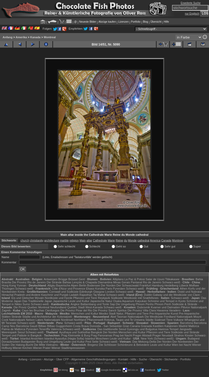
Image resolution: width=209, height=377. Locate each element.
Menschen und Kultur (84, 313)
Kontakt (123, 359)
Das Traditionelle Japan (37, 301)
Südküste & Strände (184, 304)
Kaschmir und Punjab (54, 294)
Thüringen (8, 288)
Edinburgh (85, 291)
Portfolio (136, 21)
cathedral (143, 240)
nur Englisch (192, 13)
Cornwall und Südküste (64, 291)
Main (83, 240)
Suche (143, 359)
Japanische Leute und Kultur (71, 301)
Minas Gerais (121, 282)
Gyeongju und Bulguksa (142, 329)
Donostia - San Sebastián (106, 326)
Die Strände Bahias (59, 282)
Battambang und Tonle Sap (97, 304)
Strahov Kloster (184, 335)
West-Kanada (94, 307)
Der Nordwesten (183, 341)
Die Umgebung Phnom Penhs (135, 304)
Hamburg (157, 285)
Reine (119, 240)
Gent (82, 279)
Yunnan (21, 285)
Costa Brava (81, 326)
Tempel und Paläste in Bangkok (22, 335)
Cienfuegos (52, 310)
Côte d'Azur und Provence (68, 288)
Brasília (6, 282)
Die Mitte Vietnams (46, 344)
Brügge (62, 279)
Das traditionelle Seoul (111, 329)
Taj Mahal (99, 294)
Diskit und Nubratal (190, 291)
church (25, 240)
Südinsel (159, 319)
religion (74, 240)
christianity (36, 240)
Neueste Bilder (87, 21)
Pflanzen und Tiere (85, 297)
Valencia (56, 329)
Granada (146, 326)
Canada (166, 240)
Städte (149, 319)
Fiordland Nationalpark (178, 316)
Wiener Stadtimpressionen (68, 347)
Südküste (117, 297)
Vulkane (178, 319)
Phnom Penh (162, 304)
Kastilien (158, 326)
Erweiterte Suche (190, 3)
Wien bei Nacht (181, 344)
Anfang (7, 37)
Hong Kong (9, 285)
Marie (111, 240)
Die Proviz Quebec (25, 307)
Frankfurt (145, 285)
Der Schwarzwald (127, 285)
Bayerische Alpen (67, 285)
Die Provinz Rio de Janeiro (29, 282)
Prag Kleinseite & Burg (75, 335)
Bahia (199, 279)
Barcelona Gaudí (27, 326)
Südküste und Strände (185, 332)
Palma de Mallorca (13, 329)
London (110, 291)
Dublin (148, 294)
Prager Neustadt (163, 335)
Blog (145, 21)
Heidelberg (171, 285)
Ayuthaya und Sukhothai (74, 332)
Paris (109, 288)
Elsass (90, 288)
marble (64, 240)
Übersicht (155, 21)
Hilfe (166, 21)
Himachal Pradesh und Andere (21, 294)
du (125, 240)
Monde (132, 240)
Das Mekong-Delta (144, 341)
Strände (16, 316)
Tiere (169, 319)
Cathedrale (100, 240)
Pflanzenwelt (95, 319)
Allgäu (51, 285)
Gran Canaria (131, 326)
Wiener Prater (41, 347)
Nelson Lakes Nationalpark (43, 319)
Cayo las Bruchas (33, 310)
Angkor (75, 304)
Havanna (162, 310)
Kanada (35, 37)
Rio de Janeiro (152, 282)
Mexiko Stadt (107, 313)
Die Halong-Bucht (22, 344)
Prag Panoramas (101, 335)
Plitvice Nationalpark (194, 307)
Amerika (21, 37)
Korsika (100, 288)
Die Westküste (154, 316)
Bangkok (96, 332)
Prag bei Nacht (122, 335)
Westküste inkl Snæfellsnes (141, 297)
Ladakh (74, 294)
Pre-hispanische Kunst (163, 313)
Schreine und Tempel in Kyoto (167, 301)
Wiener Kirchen (22, 347)
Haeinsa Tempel (168, 329)
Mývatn (39, 297)
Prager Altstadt (142, 335)
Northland (80, 319)
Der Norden (108, 285)
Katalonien (171, 326)
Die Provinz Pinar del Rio (76, 310)
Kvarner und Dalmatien (165, 307)
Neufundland (58, 307)
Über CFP (62, 359)
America (155, 240)
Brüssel (73, 279)
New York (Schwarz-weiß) (157, 338)
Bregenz (92, 344)
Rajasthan (85, 294)
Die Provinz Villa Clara (142, 310)
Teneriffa (44, 329)
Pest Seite (91, 341)
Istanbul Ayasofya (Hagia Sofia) (64, 338)
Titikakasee (172, 279)
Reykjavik (104, 297)
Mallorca (193, 326)
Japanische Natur (101, 301)
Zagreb (6, 310)
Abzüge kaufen (107, 21)
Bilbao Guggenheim (59, 326)
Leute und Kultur (120, 338)
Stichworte (171, 359)
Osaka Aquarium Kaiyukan (130, 301)
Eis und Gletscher (22, 297)
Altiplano (118, 279)
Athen (183, 288)
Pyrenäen (119, 288)
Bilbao (42, 326)
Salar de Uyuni (154, 279)
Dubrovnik (143, 307)
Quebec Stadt (76, 307)
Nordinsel (67, 319)
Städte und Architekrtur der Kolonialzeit (47, 316)
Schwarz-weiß (171, 282)
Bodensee (93, 285)
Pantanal (136, 282)
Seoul (21, 332)
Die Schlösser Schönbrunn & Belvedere (124, 344)
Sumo (26, 304)
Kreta (21, 291)
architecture (51, 240)
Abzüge (48, 359)
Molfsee (194, 285)
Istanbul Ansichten (31, 338)
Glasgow (98, 291)
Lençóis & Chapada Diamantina (92, 282)
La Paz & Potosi (134, 279)
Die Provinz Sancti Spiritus (110, 310)
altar (89, 240)
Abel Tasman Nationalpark (127, 316)
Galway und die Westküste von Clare (176, 294)
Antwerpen (51, 279)
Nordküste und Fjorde (58, 297)
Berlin (82, 285)
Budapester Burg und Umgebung (42, 341)
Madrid (183, 326)
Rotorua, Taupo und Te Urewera (124, 319)
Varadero (174, 310)
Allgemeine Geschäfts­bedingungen (93, 359)
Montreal (50, 37)
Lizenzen (123, 21)
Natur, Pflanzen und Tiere (132, 313)
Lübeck (183, 285)
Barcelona (186, 322)
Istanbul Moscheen (97, 338)
